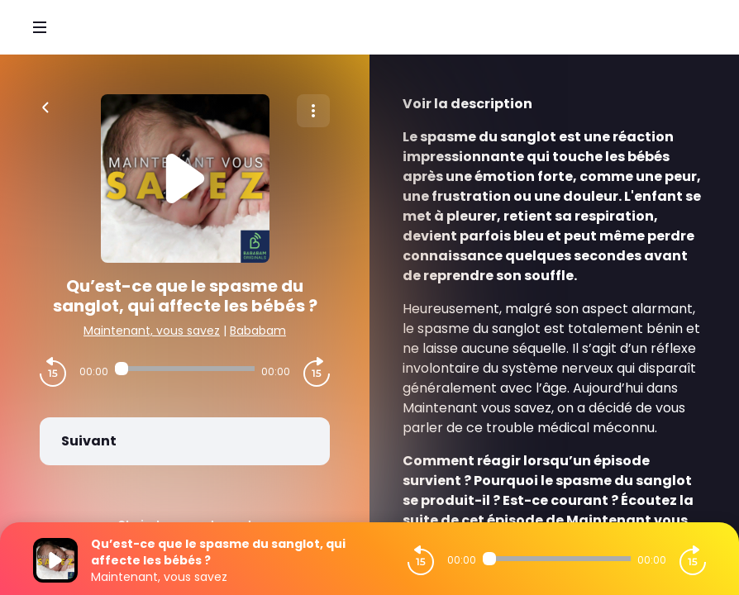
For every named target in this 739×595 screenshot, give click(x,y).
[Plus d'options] (313, 110)
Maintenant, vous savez (151, 330)
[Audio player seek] (185, 368)
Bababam (258, 330)
